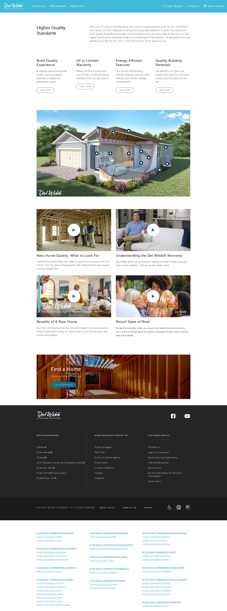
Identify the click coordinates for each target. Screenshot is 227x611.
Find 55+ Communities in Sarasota (50, 594)
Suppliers (100, 478)
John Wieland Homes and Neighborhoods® (61, 463)
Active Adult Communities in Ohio (159, 552)
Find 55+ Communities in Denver (49, 571)
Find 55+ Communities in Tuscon (49, 540)
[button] (38, 6)
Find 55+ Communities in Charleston (156, 583)
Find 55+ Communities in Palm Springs (51, 556)
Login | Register (172, 6)
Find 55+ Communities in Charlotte (155, 537)
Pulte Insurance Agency (108, 457)
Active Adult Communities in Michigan (108, 557)
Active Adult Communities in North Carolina (164, 533)
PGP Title (100, 452)
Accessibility (154, 468)
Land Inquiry (155, 481)
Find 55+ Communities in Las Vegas (103, 584)
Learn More (45, 90)
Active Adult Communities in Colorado (56, 568)
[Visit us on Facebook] (173, 417)
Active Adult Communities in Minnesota (109, 569)
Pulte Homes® (45, 452)
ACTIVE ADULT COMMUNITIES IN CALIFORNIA (56, 549)
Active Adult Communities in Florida (55, 580)
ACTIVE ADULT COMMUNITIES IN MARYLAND (108, 533)
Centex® (41, 447)
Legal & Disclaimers (159, 452)
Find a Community (63, 385)
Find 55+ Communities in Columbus (156, 556)
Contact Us (193, 6)
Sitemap (148, 508)
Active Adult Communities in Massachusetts (111, 545)
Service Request (214, 6)
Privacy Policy (107, 508)
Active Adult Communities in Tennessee (161, 602)
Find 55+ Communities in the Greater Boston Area (108, 549)
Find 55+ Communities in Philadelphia (156, 571)
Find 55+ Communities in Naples (49, 590)
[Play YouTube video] (74, 230)
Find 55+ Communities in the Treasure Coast (54, 605)
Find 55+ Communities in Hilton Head (156, 587)
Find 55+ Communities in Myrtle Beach (157, 590)
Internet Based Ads (158, 463)
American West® (46, 468)
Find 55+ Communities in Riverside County (53, 559)
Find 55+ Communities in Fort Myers (50, 583)
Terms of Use (129, 508)
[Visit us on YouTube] (187, 417)
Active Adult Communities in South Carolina (164, 580)
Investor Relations (104, 468)
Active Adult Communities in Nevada (107, 581)
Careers (99, 473)
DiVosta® (42, 457)
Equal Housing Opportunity (163, 457)
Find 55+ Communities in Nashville (155, 606)
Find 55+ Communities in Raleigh (154, 540)
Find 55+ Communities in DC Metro (102, 537)
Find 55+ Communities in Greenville (155, 594)
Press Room (101, 463)
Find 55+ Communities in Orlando (50, 601)
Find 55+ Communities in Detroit (101, 560)
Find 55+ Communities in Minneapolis (103, 572)
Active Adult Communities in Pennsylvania (163, 568)
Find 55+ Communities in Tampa (49, 597)
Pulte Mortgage (103, 447)
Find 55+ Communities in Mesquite (102, 588)
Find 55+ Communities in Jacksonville (51, 587)
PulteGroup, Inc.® (47, 478)
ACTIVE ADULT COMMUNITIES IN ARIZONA (55, 533)
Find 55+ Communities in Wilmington (156, 544)
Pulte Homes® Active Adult (51, 473)
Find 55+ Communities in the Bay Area (51, 552)
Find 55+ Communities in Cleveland (155, 559)
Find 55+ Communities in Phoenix (49, 537)
